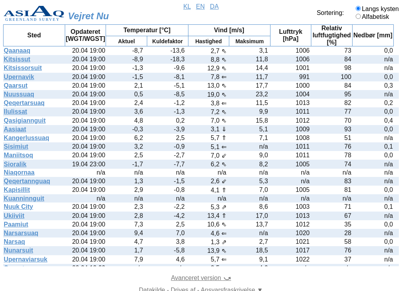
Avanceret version (201, 277)
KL (187, 6)
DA (214, 6)
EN (200, 6)
